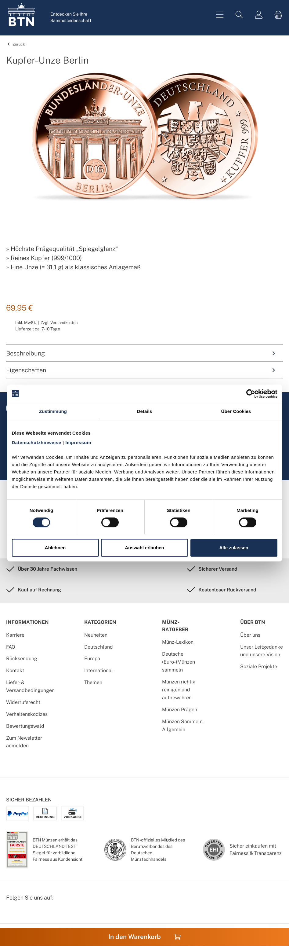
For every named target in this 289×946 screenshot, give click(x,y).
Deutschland (98, 647)
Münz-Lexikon (177, 642)
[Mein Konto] (259, 15)
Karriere (15, 635)
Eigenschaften (141, 370)
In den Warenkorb (144, 936)
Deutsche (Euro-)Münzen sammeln (178, 662)
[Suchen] (239, 15)
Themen (93, 682)
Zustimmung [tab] (53, 411)
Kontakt (15, 670)
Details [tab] (144, 411)
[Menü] (219, 15)
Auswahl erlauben (144, 547)
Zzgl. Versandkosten (59, 322)
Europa (92, 658)
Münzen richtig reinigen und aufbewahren (179, 690)
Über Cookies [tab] (236, 411)
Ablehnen (55, 547)
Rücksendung (21, 658)
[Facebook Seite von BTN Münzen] (11, 913)
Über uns (250, 635)
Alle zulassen (233, 547)
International (98, 670)
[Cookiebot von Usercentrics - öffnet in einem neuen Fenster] (250, 393)
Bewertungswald (25, 726)
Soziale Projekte (258, 666)
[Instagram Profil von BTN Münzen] (26, 913)
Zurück (15, 44)
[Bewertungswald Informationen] (41, 913)
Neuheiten (95, 635)
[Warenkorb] (276, 15)
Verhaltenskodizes (27, 714)
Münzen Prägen (179, 709)
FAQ (10, 647)
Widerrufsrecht (23, 702)
